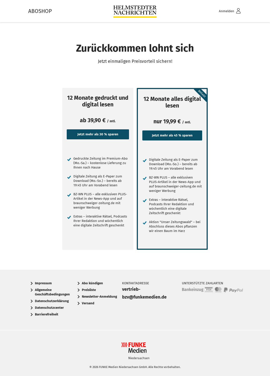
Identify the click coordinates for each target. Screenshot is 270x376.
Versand (88, 303)
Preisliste (89, 290)
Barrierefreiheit (46, 314)
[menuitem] (224, 11)
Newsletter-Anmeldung (99, 297)
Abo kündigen (92, 283)
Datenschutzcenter (49, 308)
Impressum (43, 283)
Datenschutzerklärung (52, 301)
